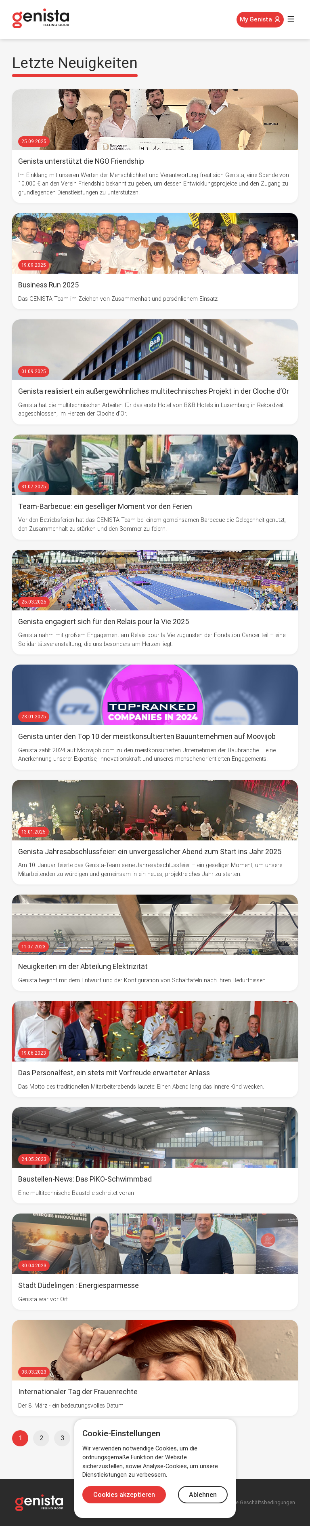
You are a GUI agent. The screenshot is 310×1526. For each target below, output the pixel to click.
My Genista (260, 19)
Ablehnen (203, 1495)
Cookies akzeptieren (124, 1495)
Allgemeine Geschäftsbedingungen (254, 1502)
